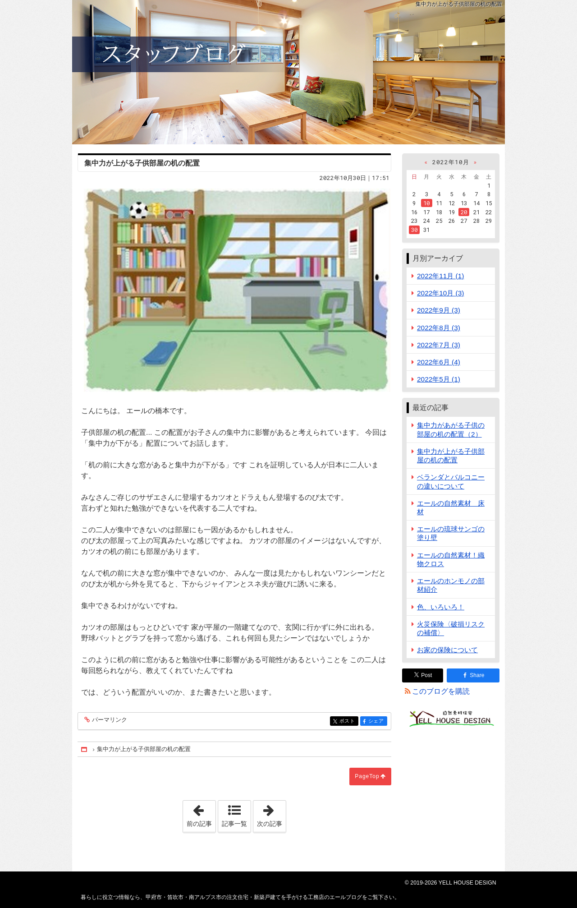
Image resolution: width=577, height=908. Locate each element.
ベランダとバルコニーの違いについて (451, 481)
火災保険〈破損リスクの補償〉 (451, 628)
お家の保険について (447, 650)
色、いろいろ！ (440, 607)
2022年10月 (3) (440, 293)
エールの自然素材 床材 (451, 507)
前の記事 (201, 814)
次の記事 (271, 814)
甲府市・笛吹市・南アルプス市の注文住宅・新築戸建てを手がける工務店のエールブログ (288, 72)
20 (464, 212)
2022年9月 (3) (438, 310)
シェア (377, 721)
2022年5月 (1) (438, 379)
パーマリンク (109, 720)
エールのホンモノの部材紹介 (451, 585)
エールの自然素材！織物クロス (451, 559)
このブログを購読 (441, 691)
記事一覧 (234, 823)
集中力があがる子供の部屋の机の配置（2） (451, 429)
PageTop (367, 776)
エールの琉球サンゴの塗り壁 (451, 533)
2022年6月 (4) (438, 362)
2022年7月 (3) (438, 345)
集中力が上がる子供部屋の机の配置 (451, 455)
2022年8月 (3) (438, 328)
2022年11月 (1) (440, 276)
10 (426, 203)
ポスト (348, 721)
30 (414, 229)
